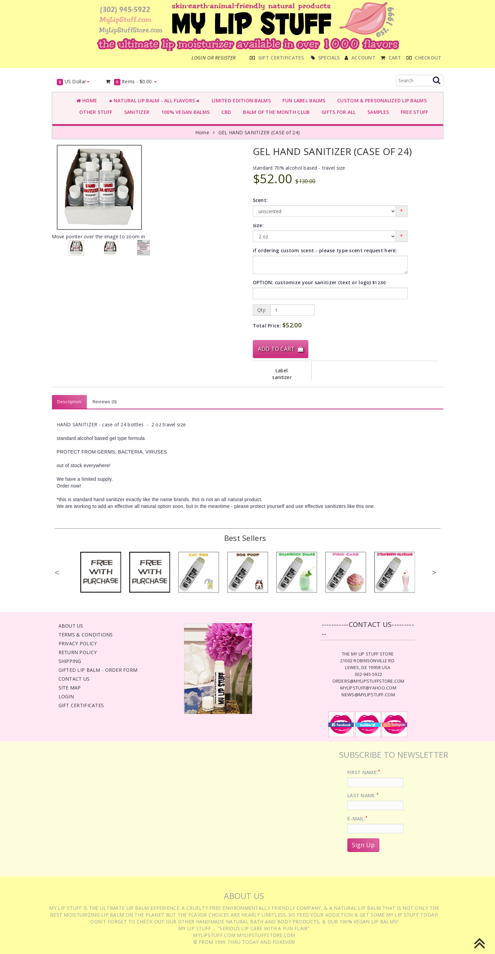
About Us (71, 626)
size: (258, 225)
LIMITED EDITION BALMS (239, 100)
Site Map (70, 687)
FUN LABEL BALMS (303, 100)
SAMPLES (377, 112)
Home (87, 100)
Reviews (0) (105, 401)
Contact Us (74, 679)
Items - (131, 81)
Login (66, 696)
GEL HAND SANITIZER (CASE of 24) (259, 132)
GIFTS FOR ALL (337, 112)
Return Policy (78, 652)
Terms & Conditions (86, 634)
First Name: (363, 772)
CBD (224, 112)
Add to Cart (280, 349)
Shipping (70, 661)
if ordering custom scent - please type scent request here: (325, 250)
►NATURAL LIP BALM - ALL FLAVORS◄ (153, 100)
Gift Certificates (81, 705)
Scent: (260, 200)
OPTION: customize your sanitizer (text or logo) (319, 282)
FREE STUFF (413, 112)
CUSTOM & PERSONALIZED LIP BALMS (380, 100)
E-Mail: (357, 818)
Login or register (214, 57)
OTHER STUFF (95, 112)
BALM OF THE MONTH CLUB (275, 112)
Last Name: (363, 795)
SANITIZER (135, 112)
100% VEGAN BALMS (184, 112)
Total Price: (277, 325)
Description (69, 401)
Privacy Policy (78, 643)
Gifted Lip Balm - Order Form (98, 670)
